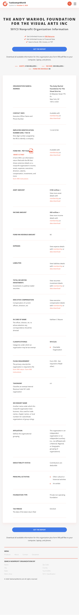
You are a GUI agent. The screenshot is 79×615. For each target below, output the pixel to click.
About (16, 555)
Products (7, 555)
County (45, 568)
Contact (25, 555)
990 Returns (49, 36)
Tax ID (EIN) (46, 571)
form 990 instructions (20, 179)
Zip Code (46, 565)
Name (6, 565)
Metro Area (8, 574)
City (5, 568)
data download (55, 118)
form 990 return (18, 369)
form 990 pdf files (60, 57)
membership (54, 116)
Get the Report (39, 49)
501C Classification (49, 574)
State (6, 571)
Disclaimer (35, 555)
